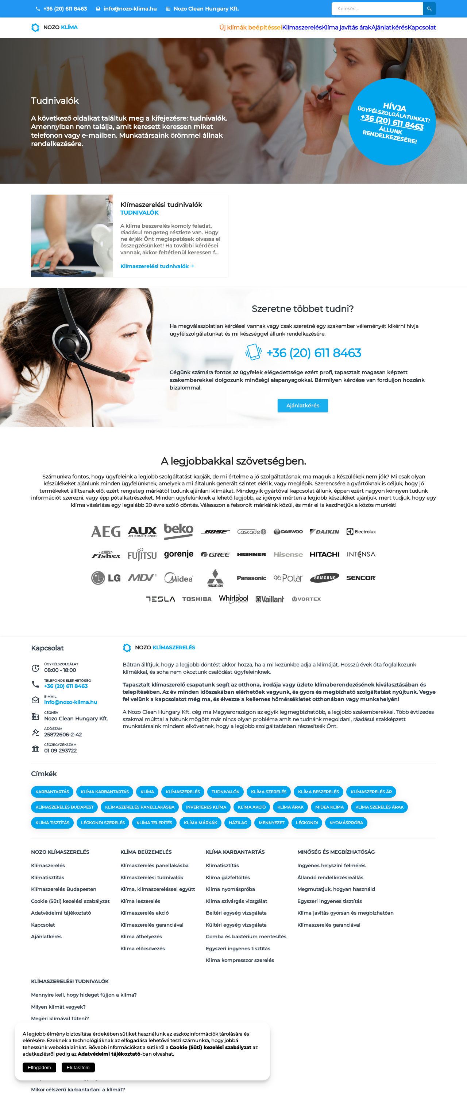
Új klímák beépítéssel (214, 27)
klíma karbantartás (105, 795)
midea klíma (329, 810)
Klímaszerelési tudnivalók (154, 262)
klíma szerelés (268, 795)
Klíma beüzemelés (145, 853)
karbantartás (52, 795)
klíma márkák (200, 826)
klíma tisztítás (52, 826)
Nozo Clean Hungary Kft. (202, 8)
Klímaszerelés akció (144, 901)
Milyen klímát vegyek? (58, 976)
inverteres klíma (206, 810)
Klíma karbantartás (235, 853)
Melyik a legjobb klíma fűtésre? (69, 1005)
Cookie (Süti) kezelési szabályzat (70, 892)
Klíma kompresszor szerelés (240, 939)
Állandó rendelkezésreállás (330, 873)
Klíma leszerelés (140, 892)
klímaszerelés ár (371, 795)
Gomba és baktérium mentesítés (246, 920)
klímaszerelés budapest (64, 810)
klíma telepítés (154, 826)
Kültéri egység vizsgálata (236, 911)
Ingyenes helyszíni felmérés (331, 863)
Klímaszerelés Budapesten (63, 882)
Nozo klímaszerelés (60, 853)
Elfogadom (39, 1067)
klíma (147, 795)
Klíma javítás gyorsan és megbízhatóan (345, 901)
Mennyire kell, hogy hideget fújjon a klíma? (83, 967)
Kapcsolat (417, 27)
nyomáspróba (346, 826)
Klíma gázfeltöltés (228, 873)
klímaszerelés (183, 795)
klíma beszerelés (318, 795)
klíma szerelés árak (379, 810)
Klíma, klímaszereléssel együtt (157, 882)
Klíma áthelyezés (141, 920)
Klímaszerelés (272, 27)
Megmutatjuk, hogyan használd (336, 882)
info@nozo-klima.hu (126, 8)
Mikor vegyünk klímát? (58, 1014)
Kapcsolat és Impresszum (348, 1079)
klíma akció (252, 810)
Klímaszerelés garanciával (152, 911)
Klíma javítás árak (325, 27)
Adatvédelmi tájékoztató (61, 901)
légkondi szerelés (103, 826)
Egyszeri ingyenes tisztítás (238, 929)
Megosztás (420, 1079)
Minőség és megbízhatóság (336, 853)
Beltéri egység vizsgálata (236, 901)
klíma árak (290, 810)
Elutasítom (78, 1067)
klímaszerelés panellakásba (139, 810)
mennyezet (271, 826)
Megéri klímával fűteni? (60, 986)
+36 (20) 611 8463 (61, 8)
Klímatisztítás (47, 873)
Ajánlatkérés (376, 27)
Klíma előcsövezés (142, 929)
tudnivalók (225, 795)
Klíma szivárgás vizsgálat (236, 892)
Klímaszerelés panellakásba (154, 863)
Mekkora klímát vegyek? (60, 995)
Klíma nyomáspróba (230, 882)
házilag (238, 826)
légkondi (307, 826)
